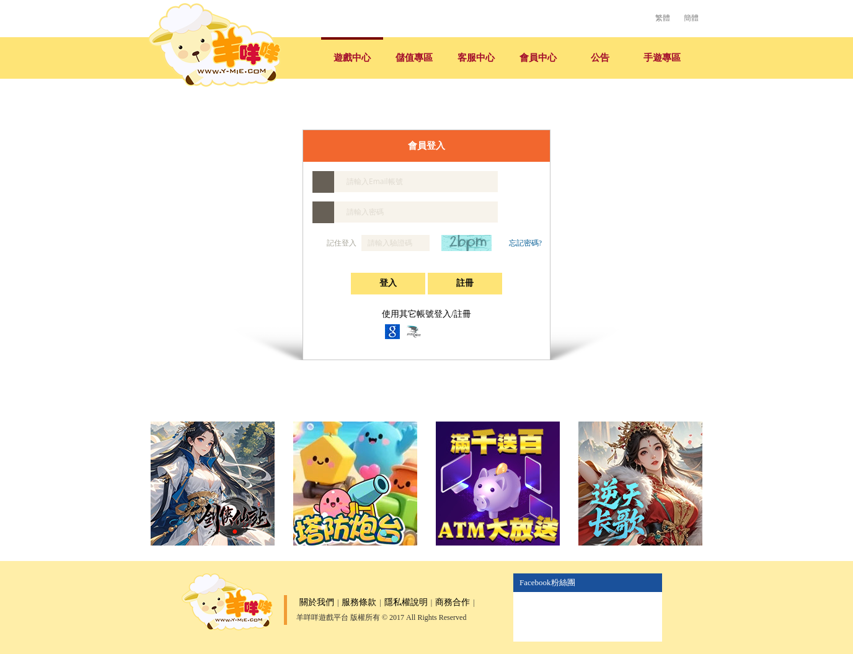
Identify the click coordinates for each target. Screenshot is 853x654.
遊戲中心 (352, 58)
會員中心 (538, 58)
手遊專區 (662, 58)
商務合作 (452, 602)
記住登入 (335, 243)
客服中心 (476, 58)
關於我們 (316, 602)
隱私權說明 (406, 602)
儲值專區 (414, 58)
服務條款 (359, 602)
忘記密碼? (525, 243)
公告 (600, 58)
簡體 (691, 18)
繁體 (662, 18)
